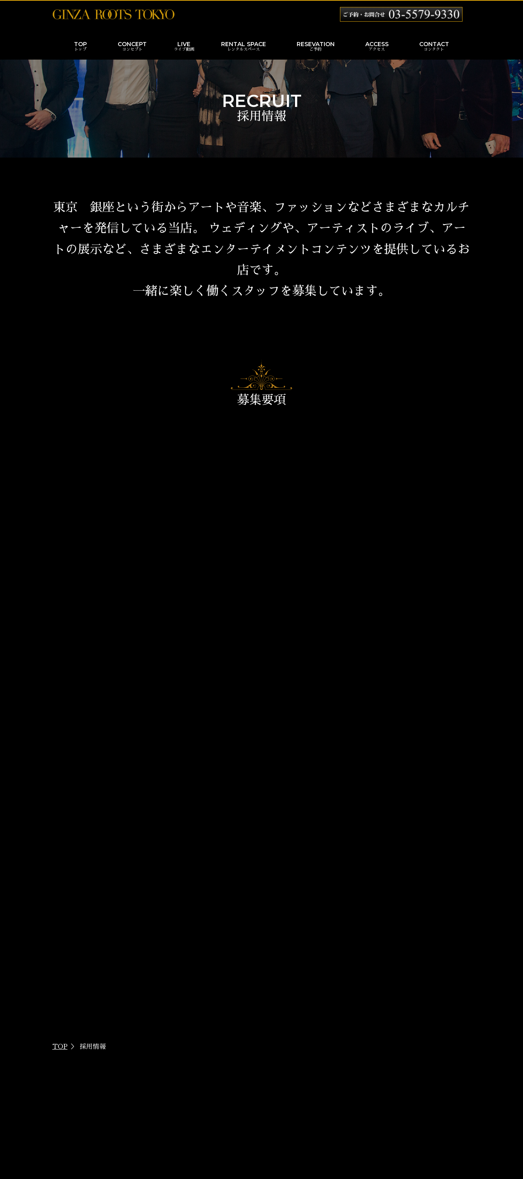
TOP (80, 47)
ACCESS (377, 47)
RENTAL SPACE (243, 47)
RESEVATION (316, 47)
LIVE (184, 47)
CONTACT (434, 47)
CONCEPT (132, 47)
